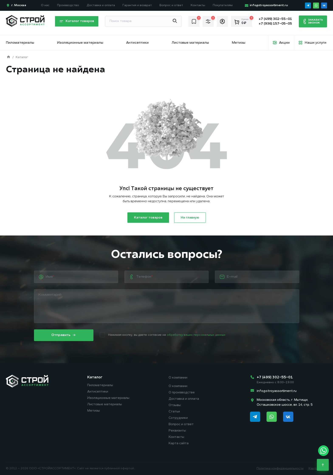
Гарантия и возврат (137, 5)
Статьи (174, 411)
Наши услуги (315, 43)
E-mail (232, 277)
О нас (45, 5)
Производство (68, 5)
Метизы (238, 43)
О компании (178, 377)
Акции (284, 43)
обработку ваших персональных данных (196, 335)
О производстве (182, 392)
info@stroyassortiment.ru (276, 391)
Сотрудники (178, 418)
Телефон (144, 277)
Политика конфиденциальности (280, 468)
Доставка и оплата (101, 5)
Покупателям (223, 5)
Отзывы (175, 405)
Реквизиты (177, 430)
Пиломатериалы (20, 43)
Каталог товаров (76, 21)
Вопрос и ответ (171, 5)
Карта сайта (179, 443)
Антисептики (137, 43)
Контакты (198, 5)
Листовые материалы (190, 43)
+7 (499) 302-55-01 (275, 377)
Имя (50, 277)
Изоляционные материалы (80, 43)
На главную (190, 217)
